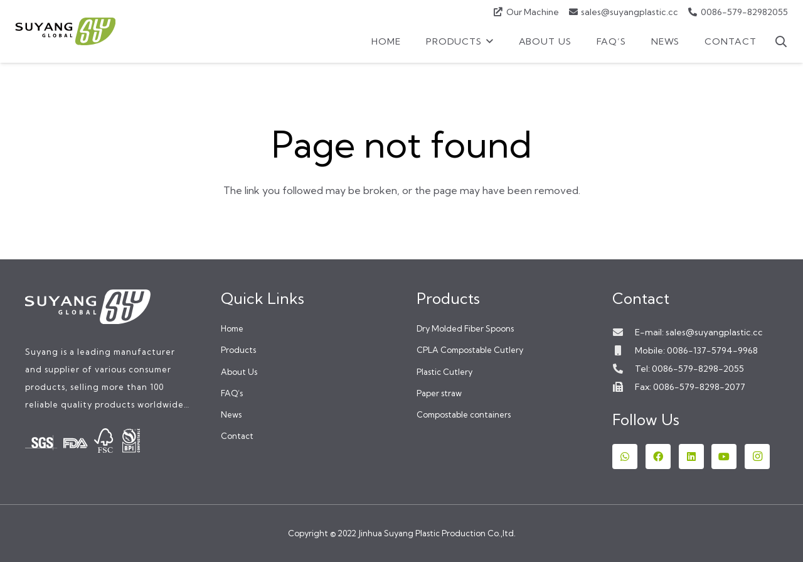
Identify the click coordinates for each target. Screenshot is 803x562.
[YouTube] (724, 456)
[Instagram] (757, 456)
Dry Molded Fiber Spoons (465, 328)
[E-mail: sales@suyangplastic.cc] (623, 332)
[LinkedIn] (691, 456)
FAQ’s (232, 393)
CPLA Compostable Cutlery (470, 350)
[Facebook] (658, 456)
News (231, 414)
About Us (239, 372)
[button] (488, 41)
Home (232, 328)
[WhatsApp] (624, 456)
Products (238, 350)
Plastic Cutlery (444, 372)
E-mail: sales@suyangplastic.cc (699, 332)
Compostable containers (464, 414)
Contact (237, 436)
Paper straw (439, 393)
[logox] (65, 31)
